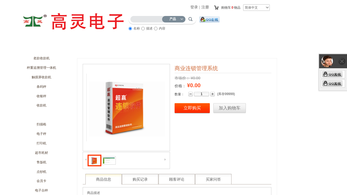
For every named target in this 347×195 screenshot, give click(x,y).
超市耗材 (41, 153)
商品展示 (149, 48)
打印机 (41, 143)
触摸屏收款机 (41, 77)
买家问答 (213, 179)
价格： (180, 86)
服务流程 (178, 48)
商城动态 (89, 48)
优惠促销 (119, 48)
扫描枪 (41, 124)
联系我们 (238, 48)
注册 (205, 7)
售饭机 (41, 162)
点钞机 (41, 172)
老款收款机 (41, 58)
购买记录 (140, 179)
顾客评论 (176, 179)
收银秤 (41, 96)
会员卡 (41, 181)
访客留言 (208, 48)
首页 (30, 48)
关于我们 (59, 48)
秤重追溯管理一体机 (41, 68)
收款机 (41, 105)
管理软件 (41, 115)
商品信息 (103, 179)
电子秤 (41, 134)
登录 (194, 7)
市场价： (182, 78)
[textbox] (147, 18)
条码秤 (41, 87)
